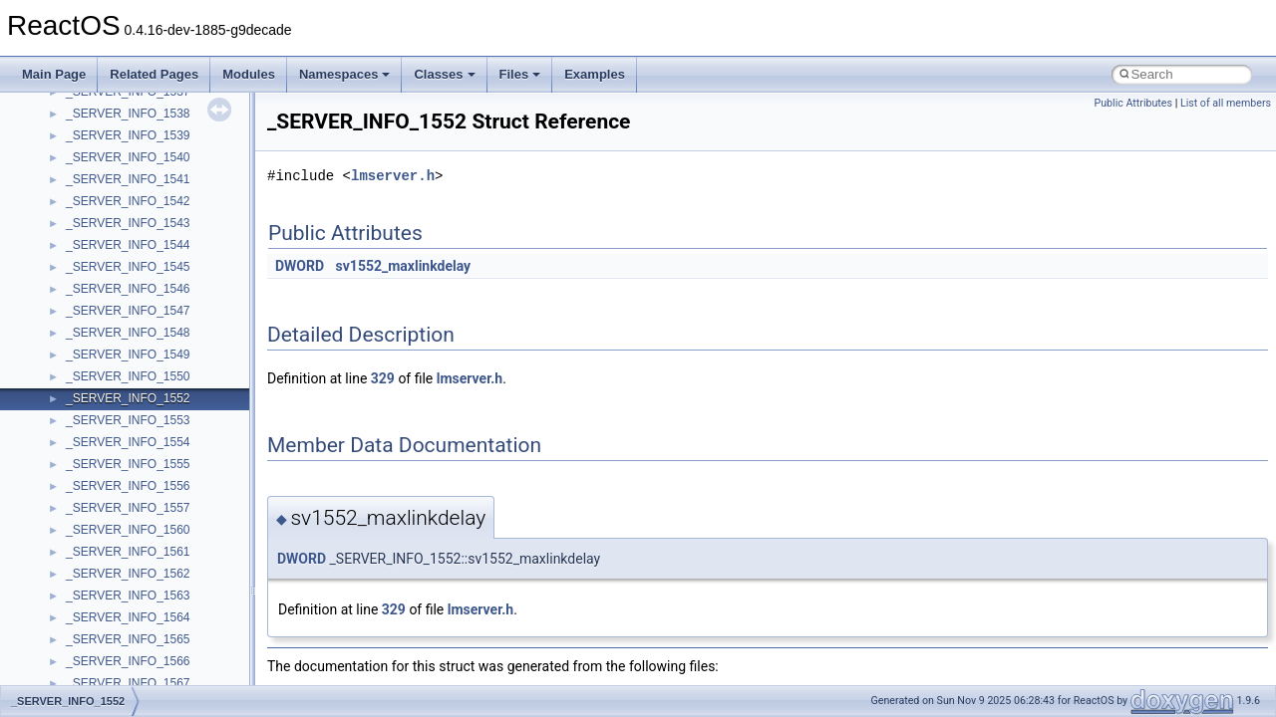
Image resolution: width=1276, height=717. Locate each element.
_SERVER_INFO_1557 (128, 508)
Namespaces (345, 74)
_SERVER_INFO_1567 (128, 683)
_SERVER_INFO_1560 (128, 530)
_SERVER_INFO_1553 (128, 420)
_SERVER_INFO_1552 (128, 398)
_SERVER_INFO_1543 (128, 223)
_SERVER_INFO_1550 (128, 376)
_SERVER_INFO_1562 (128, 574)
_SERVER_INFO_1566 (128, 661)
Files (520, 74)
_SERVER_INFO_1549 (128, 354)
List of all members (1225, 103)
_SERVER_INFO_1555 (128, 464)
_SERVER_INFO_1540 (128, 157)
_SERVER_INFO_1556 (128, 486)
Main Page (54, 74)
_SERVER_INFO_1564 (128, 617)
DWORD (299, 266)
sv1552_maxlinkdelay (404, 266)
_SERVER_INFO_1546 (128, 289)
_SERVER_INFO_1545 (128, 267)
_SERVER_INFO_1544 (128, 245)
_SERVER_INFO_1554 (128, 442)
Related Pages (154, 74)
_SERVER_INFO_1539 (128, 135)
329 (383, 378)
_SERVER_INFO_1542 (128, 201)
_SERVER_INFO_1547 (128, 311)
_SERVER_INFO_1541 (128, 179)
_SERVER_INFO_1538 (128, 113)
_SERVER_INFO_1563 (128, 595)
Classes (444, 74)
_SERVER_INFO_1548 (128, 333)
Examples (594, 74)
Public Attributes (1133, 103)
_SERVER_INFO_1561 (128, 552)
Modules (248, 74)
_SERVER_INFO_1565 (128, 639)
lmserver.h (393, 175)
